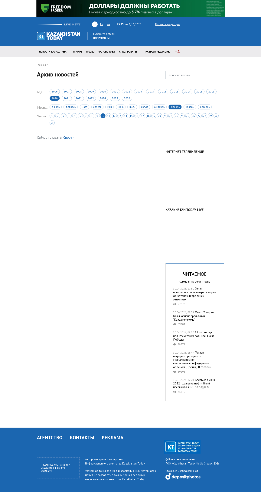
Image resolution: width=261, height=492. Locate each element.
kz (101, 24)
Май (109, 106)
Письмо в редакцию (164, 24)
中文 (177, 51)
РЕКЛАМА (112, 437)
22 (170, 116)
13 (119, 116)
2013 (139, 91)
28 (204, 116)
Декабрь (205, 106)
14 (125, 116)
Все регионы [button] (101, 38)
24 (182, 116)
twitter (185, 24)
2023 (91, 98)
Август (144, 106)
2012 (127, 91)
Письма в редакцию (157, 51)
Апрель (97, 106)
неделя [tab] (196, 281)
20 (159, 116)
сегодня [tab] (184, 281)
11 (108, 116)
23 (176, 116)
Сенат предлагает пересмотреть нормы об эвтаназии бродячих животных (194, 296)
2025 (115, 98)
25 (187, 116)
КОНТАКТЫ (82, 437)
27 (199, 116)
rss (205, 24)
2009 (91, 91)
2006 (55, 91)
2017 (187, 91)
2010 (103, 91)
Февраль (71, 106)
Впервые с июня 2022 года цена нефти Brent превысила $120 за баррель (194, 385)
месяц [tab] (206, 281)
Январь (56, 106)
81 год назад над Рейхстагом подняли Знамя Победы (194, 338)
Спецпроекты (128, 51)
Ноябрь (190, 106)
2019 (211, 91)
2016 (175, 91)
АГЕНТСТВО (49, 437)
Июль (132, 106)
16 (136, 116)
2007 (67, 91)
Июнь (120, 106)
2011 (115, 91)
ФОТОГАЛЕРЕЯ (107, 51)
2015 (163, 91)
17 (142, 116)
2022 (79, 98)
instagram (216, 24)
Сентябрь (159, 106)
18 (148, 116)
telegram (222, 24)
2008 (79, 91)
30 (215, 116)
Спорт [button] (67, 137)
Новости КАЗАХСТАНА (52, 51)
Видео (90, 51)
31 (52, 123)
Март (84, 106)
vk (199, 24)
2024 (103, 98)
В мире (77, 51)
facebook (211, 24)
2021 (67, 98)
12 (114, 116)
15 (131, 116)
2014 (151, 91)
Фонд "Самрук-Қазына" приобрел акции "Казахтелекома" (194, 318)
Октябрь (175, 106)
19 (153, 116)
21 (165, 116)
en (108, 24)
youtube (192, 24)
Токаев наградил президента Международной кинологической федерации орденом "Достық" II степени (194, 362)
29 (210, 116)
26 (193, 116)
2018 (199, 91)
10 (102, 116)
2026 (127, 98)
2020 (55, 98)
